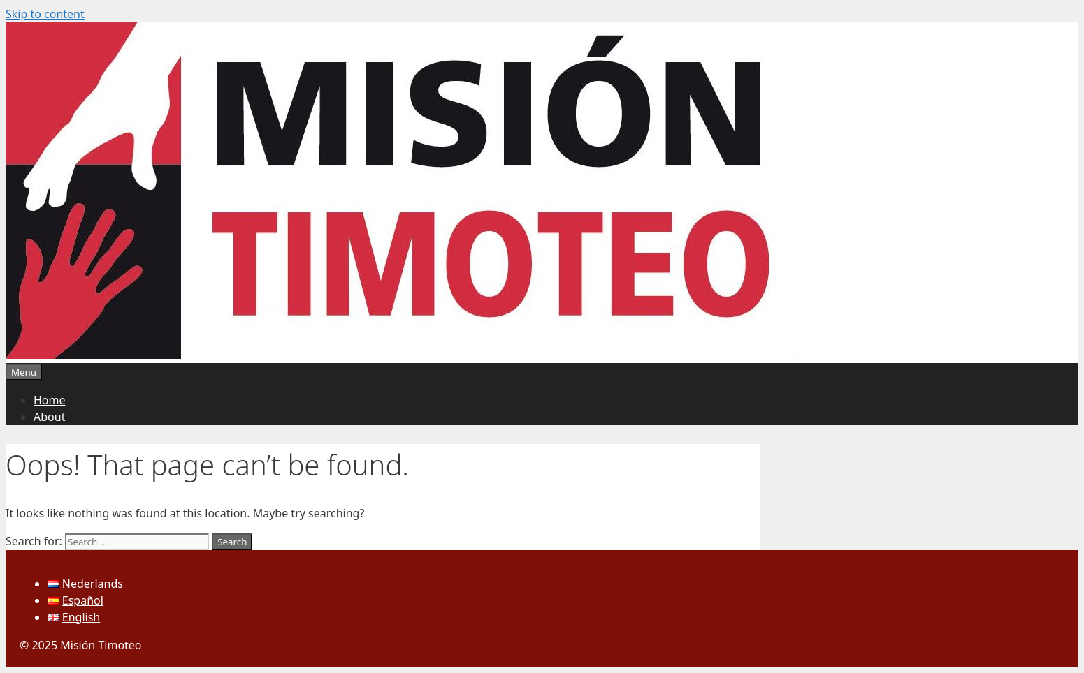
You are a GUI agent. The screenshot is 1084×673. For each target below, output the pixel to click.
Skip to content (45, 14)
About (49, 416)
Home (50, 400)
